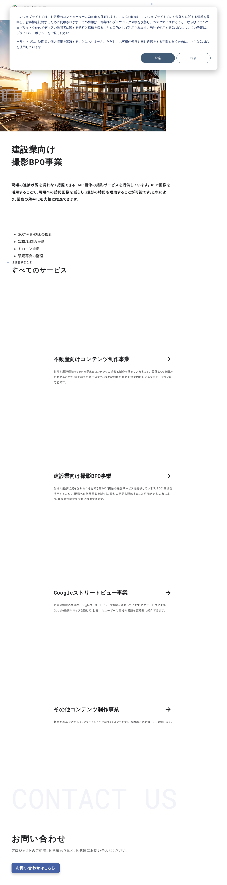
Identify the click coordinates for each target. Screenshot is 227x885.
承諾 (158, 58)
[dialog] (113, 38)
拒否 (193, 58)
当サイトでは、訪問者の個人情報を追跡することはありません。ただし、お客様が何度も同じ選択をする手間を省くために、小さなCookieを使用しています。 (112, 44)
